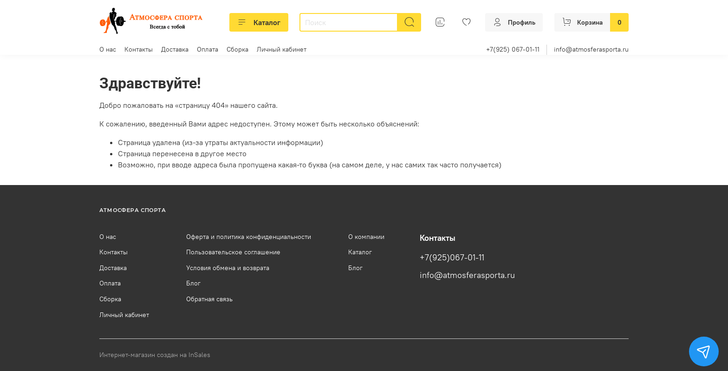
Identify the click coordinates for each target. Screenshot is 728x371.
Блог (193, 283)
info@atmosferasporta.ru (591, 49)
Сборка (237, 49)
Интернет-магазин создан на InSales (154, 355)
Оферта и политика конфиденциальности (248, 236)
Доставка (174, 49)
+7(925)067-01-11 (452, 257)
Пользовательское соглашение (233, 252)
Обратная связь (209, 299)
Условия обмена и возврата (227, 268)
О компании (366, 236)
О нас (107, 49)
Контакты (138, 49)
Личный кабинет (281, 49)
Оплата (207, 49)
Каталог (258, 22)
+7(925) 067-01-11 (513, 49)
